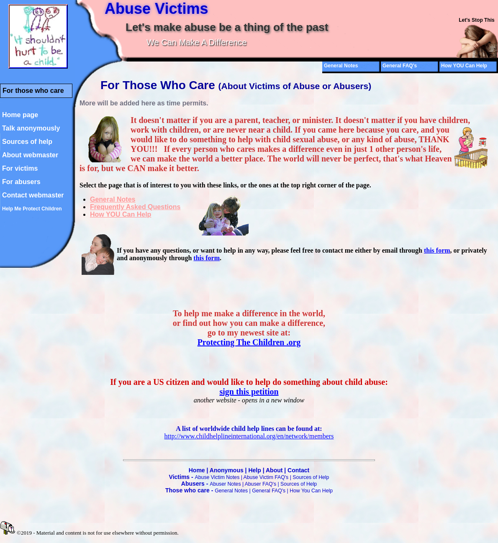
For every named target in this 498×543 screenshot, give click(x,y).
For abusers (21, 181)
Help (254, 470)
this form (437, 250)
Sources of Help (311, 477)
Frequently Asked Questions (135, 206)
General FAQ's (399, 66)
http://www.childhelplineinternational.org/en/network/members (249, 436)
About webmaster (30, 155)
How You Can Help (311, 491)
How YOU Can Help (464, 66)
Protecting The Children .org (249, 342)
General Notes (341, 66)
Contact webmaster (33, 195)
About (274, 470)
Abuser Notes (225, 484)
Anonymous (227, 470)
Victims (179, 477)
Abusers (193, 483)
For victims (20, 168)
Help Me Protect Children (32, 209)
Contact (298, 470)
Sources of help (27, 141)
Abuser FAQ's (260, 484)
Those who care (187, 490)
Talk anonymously (31, 128)
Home (197, 470)
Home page (20, 114)
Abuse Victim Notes (217, 477)
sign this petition (248, 391)
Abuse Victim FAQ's (266, 477)
